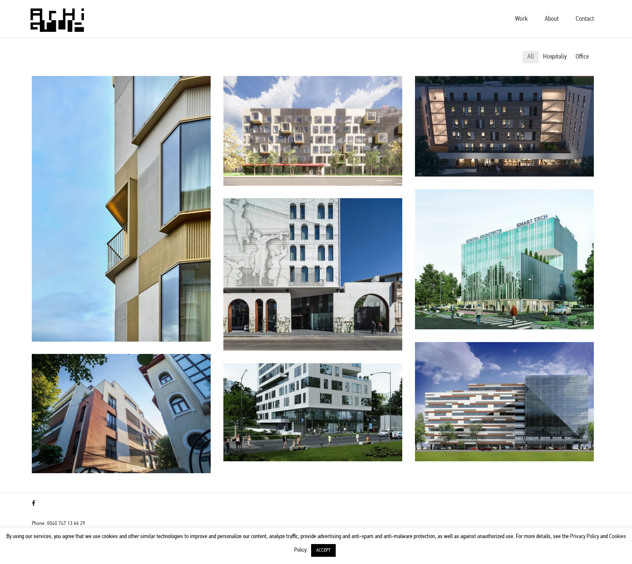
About (552, 19)
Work (521, 19)
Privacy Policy (584, 536)
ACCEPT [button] (323, 550)
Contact (585, 19)
